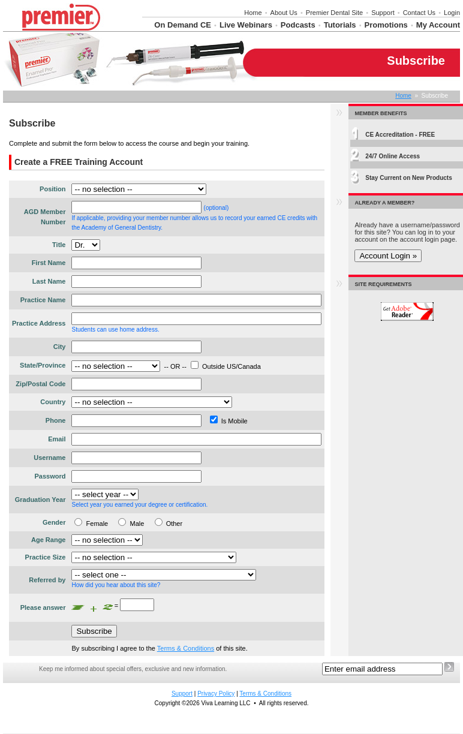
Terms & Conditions (185, 648)
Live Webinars (246, 24)
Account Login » (388, 255)
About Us (283, 12)
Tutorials (340, 24)
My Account (438, 24)
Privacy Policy (215, 693)
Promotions (386, 24)
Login (452, 12)
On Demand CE (182, 24)
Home (252, 12)
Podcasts (298, 24)
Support (383, 12)
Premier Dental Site (334, 12)
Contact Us (419, 12)
